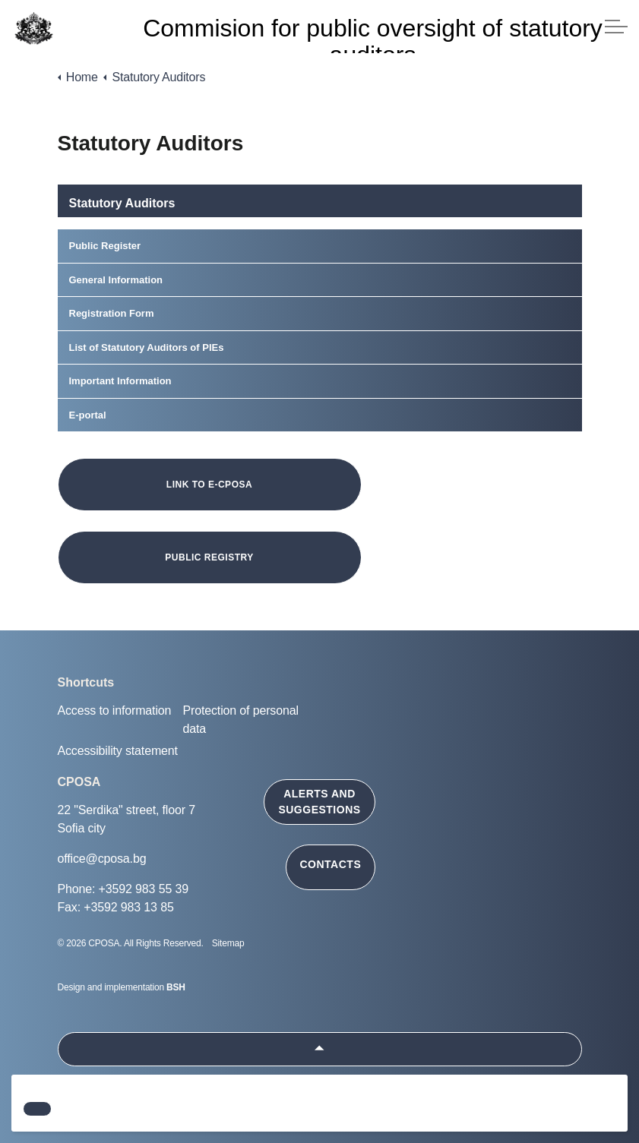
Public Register (105, 245)
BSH (175, 987)
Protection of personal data (241, 719)
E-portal (87, 415)
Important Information (120, 381)
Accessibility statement (118, 750)
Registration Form (111, 313)
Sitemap (228, 943)
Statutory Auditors (122, 203)
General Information (116, 280)
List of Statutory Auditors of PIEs (146, 347)
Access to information (115, 710)
